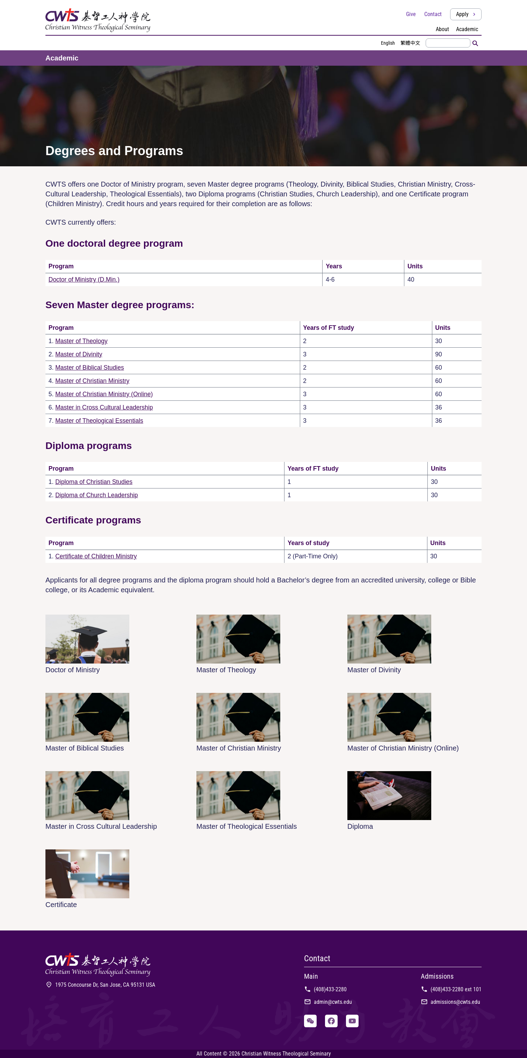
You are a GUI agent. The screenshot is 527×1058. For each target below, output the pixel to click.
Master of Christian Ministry (92, 380)
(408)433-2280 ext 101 (451, 989)
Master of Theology (81, 341)
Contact (433, 14)
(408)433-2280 (325, 989)
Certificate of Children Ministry (96, 556)
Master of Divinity (78, 354)
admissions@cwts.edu (450, 1002)
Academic (62, 58)
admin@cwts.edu (328, 1002)
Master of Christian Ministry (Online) (104, 394)
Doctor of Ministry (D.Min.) (84, 279)
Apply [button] (466, 14)
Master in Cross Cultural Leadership (104, 407)
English (388, 43)
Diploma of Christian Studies (93, 481)
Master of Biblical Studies (89, 367)
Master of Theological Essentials (99, 420)
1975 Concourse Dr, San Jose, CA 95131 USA (100, 984)
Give (411, 14)
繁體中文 (410, 43)
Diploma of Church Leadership (96, 495)
